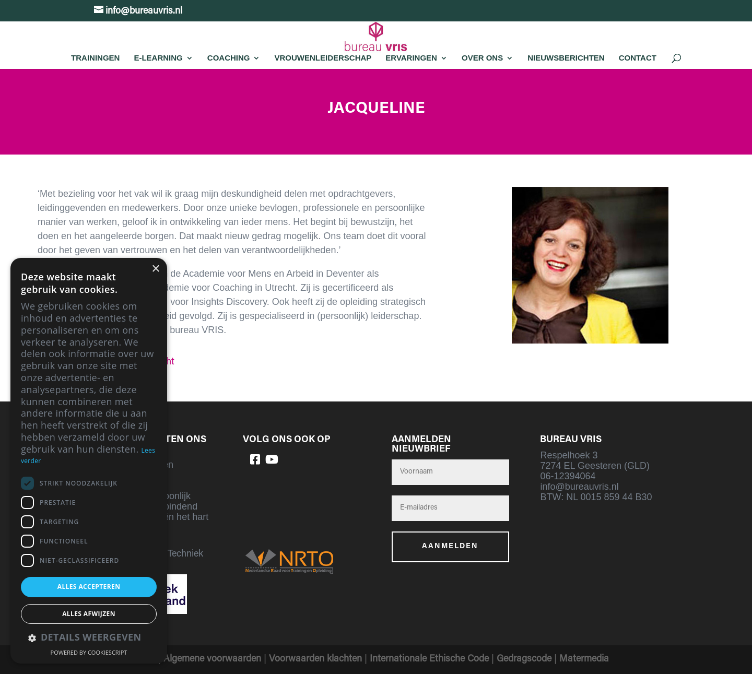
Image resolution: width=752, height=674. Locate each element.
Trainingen (95, 57)
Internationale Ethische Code (429, 659)
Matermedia (584, 659)
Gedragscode (524, 659)
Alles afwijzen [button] (88, 613)
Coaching (228, 57)
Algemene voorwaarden (212, 659)
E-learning (158, 57)
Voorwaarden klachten (315, 659)
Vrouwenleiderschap (322, 57)
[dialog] (88, 461)
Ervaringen (411, 57)
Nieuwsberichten (566, 57)
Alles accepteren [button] (89, 586)
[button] (89, 638)
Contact (637, 57)
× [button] (155, 269)
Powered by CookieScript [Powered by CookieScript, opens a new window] (89, 652)
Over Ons (482, 57)
